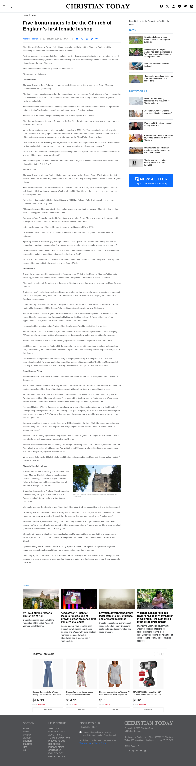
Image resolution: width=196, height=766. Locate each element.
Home (25, 15)
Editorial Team (56, 732)
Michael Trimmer (30, 39)
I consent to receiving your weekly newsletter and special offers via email (99, 733)
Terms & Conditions (59, 738)
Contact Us (54, 750)
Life (25, 747)
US (24, 750)
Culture (27, 744)
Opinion (27, 735)
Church (27, 741)
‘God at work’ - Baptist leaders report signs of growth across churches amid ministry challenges (78, 617)
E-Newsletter (56, 747)
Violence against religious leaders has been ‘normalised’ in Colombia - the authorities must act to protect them (155, 617)
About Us (53, 729)
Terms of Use (85, 743)
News (33, 15)
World (26, 738)
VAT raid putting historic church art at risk (37, 614)
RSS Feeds (54, 744)
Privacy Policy (56, 741)
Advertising (55, 735)
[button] (4, 6)
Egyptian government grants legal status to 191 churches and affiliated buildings (116, 616)
